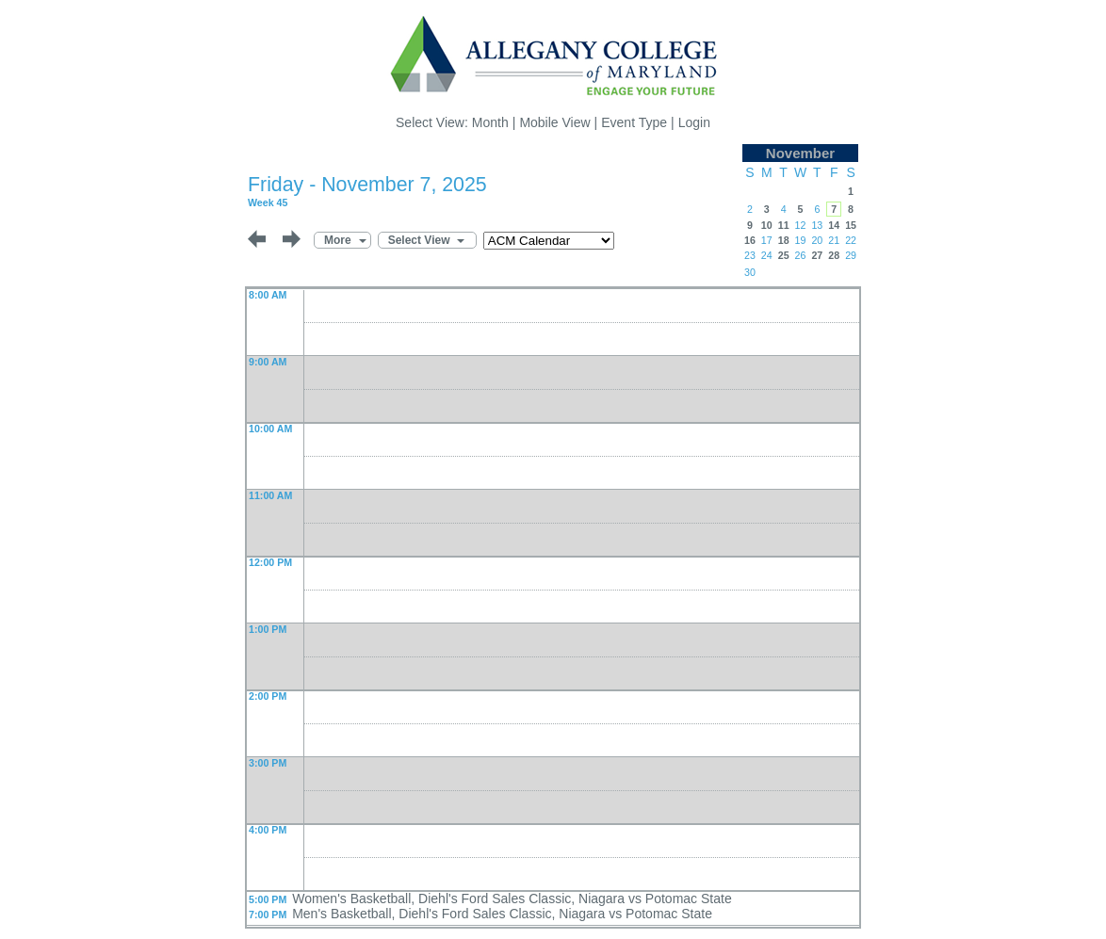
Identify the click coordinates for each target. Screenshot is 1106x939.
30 (750, 272)
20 (816, 240)
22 (850, 240)
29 (850, 255)
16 (750, 240)
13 (816, 225)
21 (833, 240)
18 (783, 240)
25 (783, 255)
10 (767, 225)
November (800, 153)
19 (800, 240)
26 (800, 255)
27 (816, 255)
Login (694, 122)
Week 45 (267, 202)
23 (750, 255)
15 (850, 225)
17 (767, 240)
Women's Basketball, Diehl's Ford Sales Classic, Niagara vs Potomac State (512, 898)
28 (833, 255)
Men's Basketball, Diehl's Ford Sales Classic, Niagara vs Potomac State (502, 913)
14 (833, 225)
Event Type (634, 122)
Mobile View (554, 122)
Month (490, 122)
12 (800, 225)
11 (783, 225)
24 (767, 255)
